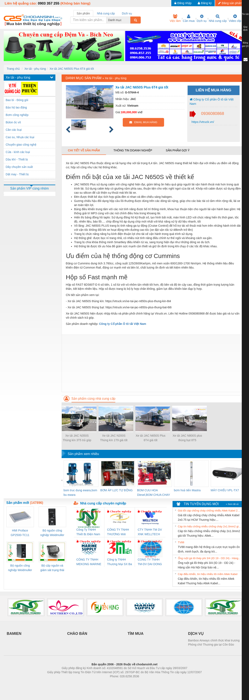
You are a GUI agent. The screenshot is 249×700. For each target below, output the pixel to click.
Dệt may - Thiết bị (17, 174)
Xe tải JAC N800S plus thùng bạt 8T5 (187, 438)
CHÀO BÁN (77, 634)
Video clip (235, 18)
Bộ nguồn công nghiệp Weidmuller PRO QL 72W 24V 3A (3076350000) (20, 568)
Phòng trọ (98, 682)
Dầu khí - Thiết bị (17, 159)
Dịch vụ (202, 18)
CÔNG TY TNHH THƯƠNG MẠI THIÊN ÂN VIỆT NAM (118, 532)
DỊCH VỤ (196, 634)
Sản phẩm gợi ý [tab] (177, 150)
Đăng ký (205, 3)
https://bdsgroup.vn (119, 682)
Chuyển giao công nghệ (21, 144)
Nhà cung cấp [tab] (106, 13)
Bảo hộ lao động (16, 107)
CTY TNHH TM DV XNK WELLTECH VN (150, 532)
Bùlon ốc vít (13, 122)
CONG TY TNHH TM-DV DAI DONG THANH (150, 562)
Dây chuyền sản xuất (19, 167)
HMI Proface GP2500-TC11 (20, 533)
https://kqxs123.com (144, 682)
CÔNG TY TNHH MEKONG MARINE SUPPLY (88, 562)
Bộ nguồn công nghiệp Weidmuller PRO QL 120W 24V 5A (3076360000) (52, 533)
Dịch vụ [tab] (127, 13)
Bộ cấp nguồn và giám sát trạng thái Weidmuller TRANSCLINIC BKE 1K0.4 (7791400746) (52, 568)
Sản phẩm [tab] (83, 13)
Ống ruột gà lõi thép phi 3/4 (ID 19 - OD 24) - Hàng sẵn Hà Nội (210, 558)
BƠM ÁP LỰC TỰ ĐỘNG (116, 490)
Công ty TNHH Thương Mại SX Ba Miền (119, 562)
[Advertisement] (153, 363)
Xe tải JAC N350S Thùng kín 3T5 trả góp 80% (77, 438)
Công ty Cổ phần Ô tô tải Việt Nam (212, 101)
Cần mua (189, 18)
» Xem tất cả (232, 504)
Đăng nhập (183, 3)
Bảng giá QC (245, 44)
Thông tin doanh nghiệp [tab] (132, 150)
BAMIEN (14, 634)
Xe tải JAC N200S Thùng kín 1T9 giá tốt (113, 438)
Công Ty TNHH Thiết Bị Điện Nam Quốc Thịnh (88, 532)
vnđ (140, 112)
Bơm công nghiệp (17, 115)
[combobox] (129, 20)
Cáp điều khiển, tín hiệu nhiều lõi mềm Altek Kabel (208, 574)
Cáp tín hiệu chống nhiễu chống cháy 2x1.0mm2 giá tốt (210, 526)
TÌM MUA (136, 634)
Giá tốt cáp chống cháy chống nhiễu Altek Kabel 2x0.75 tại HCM (210, 510)
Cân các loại (14, 129)
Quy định (245, 28)
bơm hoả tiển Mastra (187, 490)
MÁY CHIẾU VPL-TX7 (225, 490)
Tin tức (245, 14)
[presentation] (62, 480)
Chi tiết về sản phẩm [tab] (84, 150)
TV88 (181, 542)
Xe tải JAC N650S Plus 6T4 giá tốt (72, 68)
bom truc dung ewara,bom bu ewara (80, 492)
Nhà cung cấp (218, 18)
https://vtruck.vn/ (202, 122)
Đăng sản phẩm (230, 3)
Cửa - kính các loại (18, 152)
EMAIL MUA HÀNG (143, 122)
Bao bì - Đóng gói (17, 100)
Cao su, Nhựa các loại (20, 137)
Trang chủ (13, 68)
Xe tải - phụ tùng (35, 68)
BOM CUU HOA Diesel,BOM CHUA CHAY (153, 492)
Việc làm (175, 18)
